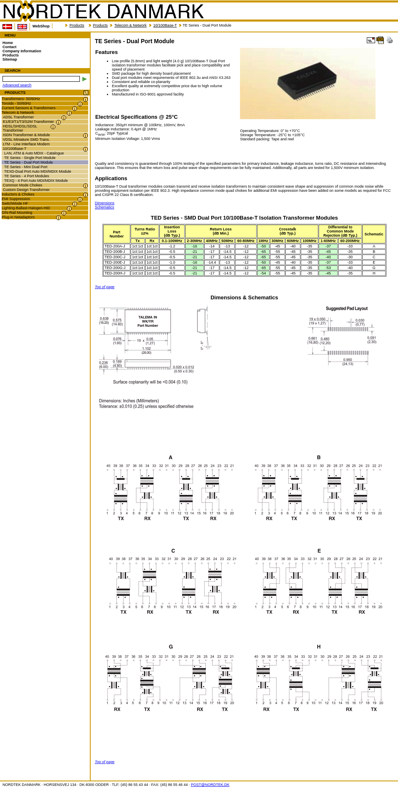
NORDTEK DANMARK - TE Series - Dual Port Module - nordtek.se (103, 11)
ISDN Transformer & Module (26, 135)
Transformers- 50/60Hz (21, 99)
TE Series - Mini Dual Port (25, 167)
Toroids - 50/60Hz (16, 103)
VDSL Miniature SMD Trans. (26, 139)
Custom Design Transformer (26, 190)
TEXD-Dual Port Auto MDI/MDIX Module (37, 171)
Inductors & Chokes (18, 194)
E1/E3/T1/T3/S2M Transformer (28, 122)
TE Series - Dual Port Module (28, 162)
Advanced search (17, 85)
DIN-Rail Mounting (17, 212)
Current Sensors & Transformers (29, 108)
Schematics (104, 207)
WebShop (40, 26)
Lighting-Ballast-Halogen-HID (26, 208)
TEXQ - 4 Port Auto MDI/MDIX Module (36, 181)
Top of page (104, 287)
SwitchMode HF (15, 203)
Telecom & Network (130, 25)
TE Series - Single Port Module (30, 158)
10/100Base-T (165, 25)
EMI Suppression (16, 199)
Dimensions (104, 203)
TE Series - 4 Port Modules (26, 176)
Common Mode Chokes (22, 185)
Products (76, 25)
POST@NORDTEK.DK (210, 785)
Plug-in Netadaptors (18, 217)
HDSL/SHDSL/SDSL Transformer (20, 128)
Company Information (21, 51)
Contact (9, 47)
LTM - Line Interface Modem (26, 144)
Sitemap (9, 59)
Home (7, 43)
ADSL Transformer (18, 117)
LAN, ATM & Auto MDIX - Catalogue (34, 153)
